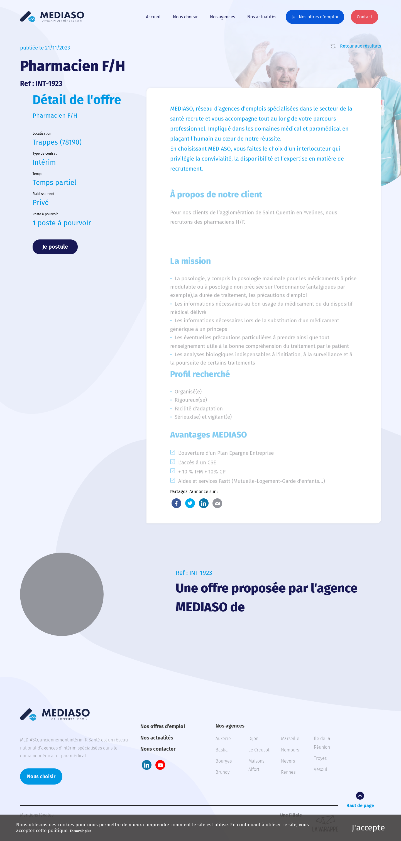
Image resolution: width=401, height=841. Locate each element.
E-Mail (217, 503)
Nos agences (222, 16)
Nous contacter (157, 749)
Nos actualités (261, 16)
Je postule (55, 246)
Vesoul (320, 769)
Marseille (290, 738)
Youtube (160, 765)
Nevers (288, 761)
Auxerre (223, 738)
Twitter (190, 503)
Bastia (222, 750)
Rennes (288, 772)
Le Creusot (258, 750)
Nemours (290, 750)
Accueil (153, 16)
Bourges (224, 761)
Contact (364, 16)
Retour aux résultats (360, 46)
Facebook (176, 503)
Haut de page (360, 805)
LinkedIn (204, 503)
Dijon (253, 738)
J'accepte (368, 828)
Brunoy (222, 772)
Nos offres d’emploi (318, 16)
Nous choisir (185, 16)
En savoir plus (80, 831)
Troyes (320, 758)
